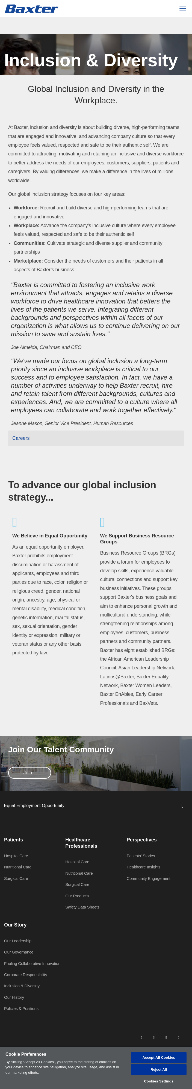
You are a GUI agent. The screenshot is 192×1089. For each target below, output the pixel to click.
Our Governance (18, 952)
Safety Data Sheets (82, 907)
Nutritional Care (17, 867)
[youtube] (178, 1037)
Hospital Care (16, 855)
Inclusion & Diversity (22, 985)
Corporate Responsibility (25, 974)
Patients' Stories (141, 855)
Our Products (76, 896)
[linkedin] (141, 1037)
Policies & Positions (21, 1008)
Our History (14, 997)
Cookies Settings (159, 1081)
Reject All (158, 1069)
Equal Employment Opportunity (96, 805)
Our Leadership (17, 940)
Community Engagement (148, 878)
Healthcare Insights (144, 867)
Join (28, 772)
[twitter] (166, 1037)
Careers (20, 438)
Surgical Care (16, 878)
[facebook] (153, 1037)
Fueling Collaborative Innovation (32, 963)
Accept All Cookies (159, 1057)
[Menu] (182, 8)
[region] (96, 1068)
